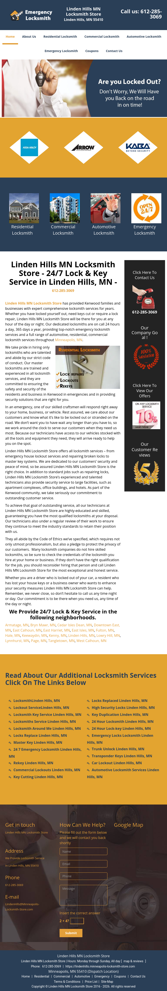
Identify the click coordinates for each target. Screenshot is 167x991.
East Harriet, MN (56, 630)
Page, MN (39, 640)
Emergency (101, 976)
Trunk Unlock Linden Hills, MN (118, 749)
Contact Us (114, 51)
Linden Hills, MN (81, 635)
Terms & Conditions (67, 981)
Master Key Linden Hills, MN (37, 742)
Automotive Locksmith (144, 36)
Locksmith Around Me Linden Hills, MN (47, 728)
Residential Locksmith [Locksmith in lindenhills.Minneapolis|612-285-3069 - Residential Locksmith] (22, 230)
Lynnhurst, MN (17, 640)
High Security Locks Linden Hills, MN (123, 707)
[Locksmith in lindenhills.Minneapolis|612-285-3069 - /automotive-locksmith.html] (105, 207)
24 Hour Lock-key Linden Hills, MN (121, 728)
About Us (29, 36)
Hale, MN (12, 635)
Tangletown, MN (61, 640)
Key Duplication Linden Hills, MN (120, 714)
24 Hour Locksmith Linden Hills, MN (123, 721)
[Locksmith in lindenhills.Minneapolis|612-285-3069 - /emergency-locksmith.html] (146, 207)
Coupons (91, 51)
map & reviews (134, 961)
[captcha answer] (77, 921)
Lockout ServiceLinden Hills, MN (41, 707)
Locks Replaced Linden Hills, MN (119, 700)
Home (10, 36)
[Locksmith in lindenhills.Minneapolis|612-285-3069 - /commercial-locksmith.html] (65, 207)
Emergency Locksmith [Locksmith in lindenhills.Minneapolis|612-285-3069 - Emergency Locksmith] (145, 230)
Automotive (82, 976)
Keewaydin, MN (34, 635)
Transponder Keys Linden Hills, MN (122, 756)
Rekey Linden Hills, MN (33, 763)
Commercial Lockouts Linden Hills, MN (46, 769)
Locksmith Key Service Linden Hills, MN (47, 714)
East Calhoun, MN (27, 630)
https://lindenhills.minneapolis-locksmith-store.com (100, 966)
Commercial (62, 976)
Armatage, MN (16, 625)
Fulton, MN (105, 630)
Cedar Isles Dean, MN (74, 625)
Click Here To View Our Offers (145, 390)
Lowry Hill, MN (108, 635)
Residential (41, 976)
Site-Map (107, 981)
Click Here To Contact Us (145, 275)
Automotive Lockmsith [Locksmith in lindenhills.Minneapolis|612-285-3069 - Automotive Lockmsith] (104, 230)
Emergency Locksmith (61, 51)
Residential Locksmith (60, 36)
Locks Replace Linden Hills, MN (40, 735)
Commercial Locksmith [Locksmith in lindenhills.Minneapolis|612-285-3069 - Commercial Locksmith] (63, 230)
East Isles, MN (83, 630)
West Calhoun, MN (92, 640)
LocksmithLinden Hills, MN (36, 700)
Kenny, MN (58, 635)
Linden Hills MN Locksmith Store (33, 303)
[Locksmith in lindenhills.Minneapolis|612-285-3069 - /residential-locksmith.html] (24, 207)
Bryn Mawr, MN (43, 625)
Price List (91, 981)
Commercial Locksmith (101, 36)
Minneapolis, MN (68, 339)
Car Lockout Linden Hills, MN (117, 763)
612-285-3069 (151, 14)
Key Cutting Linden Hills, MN (38, 776)
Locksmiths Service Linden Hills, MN (44, 721)
